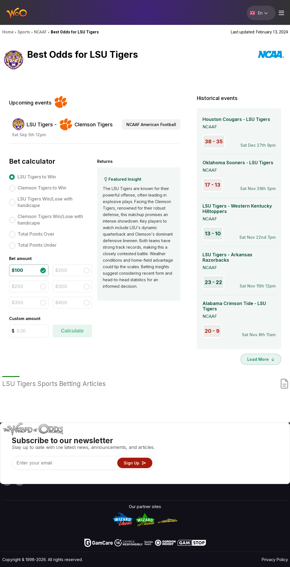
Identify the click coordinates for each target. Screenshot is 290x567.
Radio (238, 471)
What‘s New (244, 463)
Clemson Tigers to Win (42, 188)
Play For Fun (182, 463)
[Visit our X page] (19, 481)
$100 (17, 270)
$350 (17, 302)
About (238, 438)
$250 (17, 286)
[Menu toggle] (281, 13)
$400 (61, 302)
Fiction (271, 463)
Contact (240, 446)
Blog (269, 446)
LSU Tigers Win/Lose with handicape (45, 202)
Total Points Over (36, 234)
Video (270, 438)
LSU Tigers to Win (37, 177)
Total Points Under (37, 245)
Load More (260, 359)
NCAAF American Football (151, 124)
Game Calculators (187, 446)
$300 (61, 286)
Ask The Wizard (185, 479)
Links (238, 454)
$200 (61, 270)
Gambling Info (183, 454)
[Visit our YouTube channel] (7, 481)
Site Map (273, 454)
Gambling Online (185, 471)
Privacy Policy (275, 559)
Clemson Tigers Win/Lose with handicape (50, 220)
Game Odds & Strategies (194, 438)
